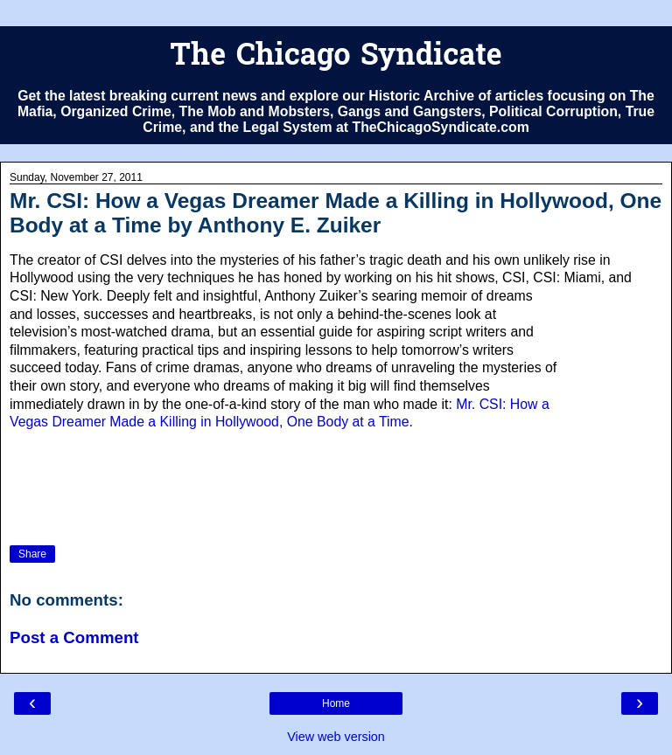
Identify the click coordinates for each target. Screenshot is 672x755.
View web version (336, 737)
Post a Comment (74, 637)
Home (336, 703)
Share (32, 554)
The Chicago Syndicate (335, 57)
